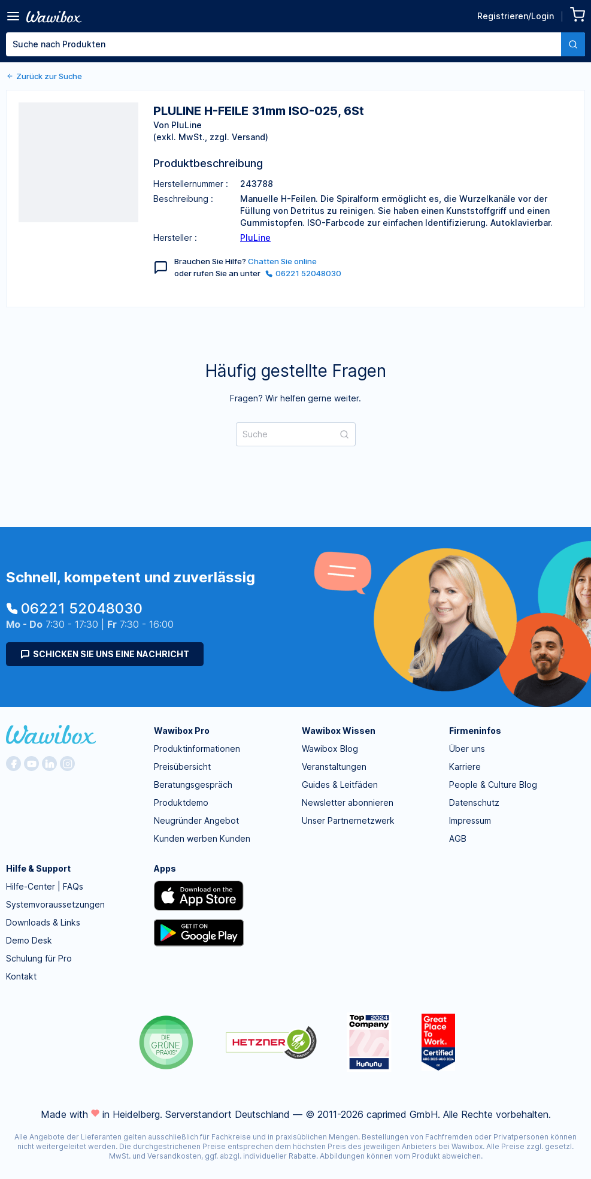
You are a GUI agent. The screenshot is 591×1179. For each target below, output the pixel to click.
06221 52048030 (303, 273)
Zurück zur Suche (44, 76)
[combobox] (295, 44)
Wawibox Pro (182, 730)
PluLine (255, 237)
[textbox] (283, 44)
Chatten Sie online (282, 261)
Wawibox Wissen (338, 730)
